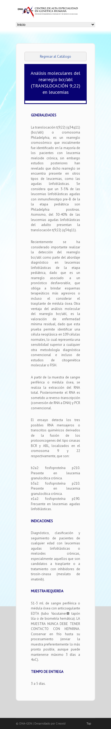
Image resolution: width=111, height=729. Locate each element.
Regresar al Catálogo (55, 56)
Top (88, 723)
